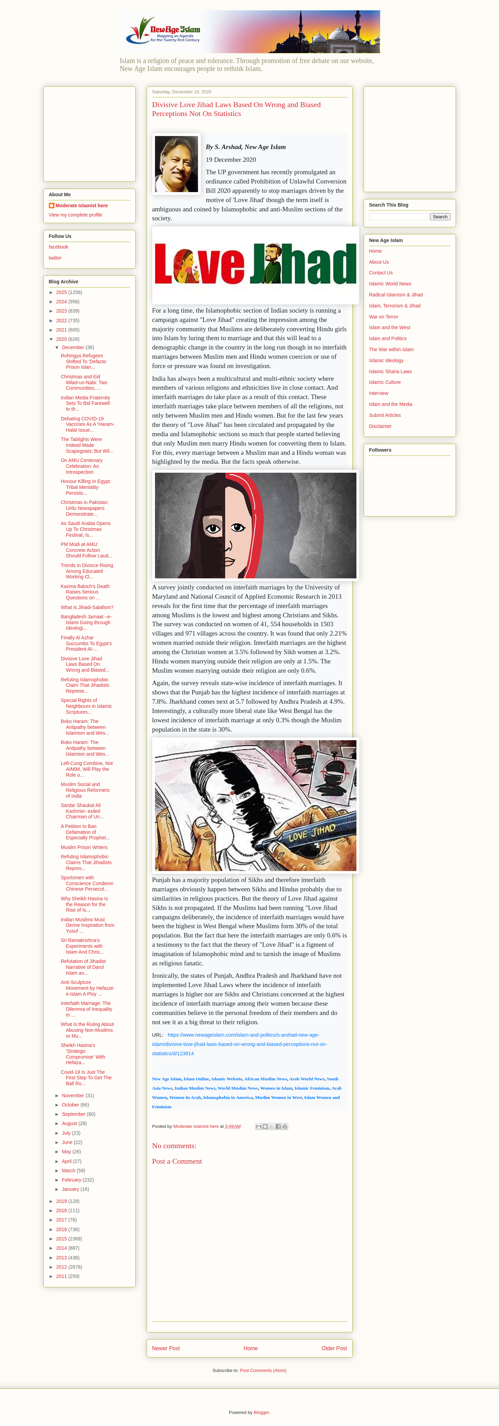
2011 (62, 1276)
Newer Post (166, 1348)
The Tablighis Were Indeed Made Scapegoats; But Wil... (87, 445)
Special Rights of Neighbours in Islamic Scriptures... (86, 706)
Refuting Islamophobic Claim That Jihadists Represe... (85, 685)
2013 (62, 1257)
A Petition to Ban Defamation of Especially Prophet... (85, 832)
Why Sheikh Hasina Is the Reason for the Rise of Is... (84, 904)
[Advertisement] (92, 132)
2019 (62, 1201)
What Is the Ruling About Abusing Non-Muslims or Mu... (87, 1030)
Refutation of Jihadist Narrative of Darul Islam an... (83, 967)
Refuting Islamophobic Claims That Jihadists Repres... (86, 862)
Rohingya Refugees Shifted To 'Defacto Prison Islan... (83, 361)
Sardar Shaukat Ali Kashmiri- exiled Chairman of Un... (82, 811)
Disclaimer (380, 426)
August (70, 1123)
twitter (55, 258)
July (67, 1133)
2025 (62, 292)
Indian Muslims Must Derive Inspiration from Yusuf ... (87, 925)
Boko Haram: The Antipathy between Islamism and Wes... (85, 727)
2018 (62, 1210)
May (67, 1151)
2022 (62, 320)
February (72, 1180)
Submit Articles (385, 415)
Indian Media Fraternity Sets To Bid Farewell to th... (85, 403)
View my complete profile (75, 215)
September (74, 1114)
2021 (62, 330)
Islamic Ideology (386, 360)
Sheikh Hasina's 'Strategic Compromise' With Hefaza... (83, 1053)
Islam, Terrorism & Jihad (395, 305)
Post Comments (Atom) (263, 1370)
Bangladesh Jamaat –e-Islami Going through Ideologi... (86, 622)
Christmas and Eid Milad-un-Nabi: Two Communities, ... (84, 382)
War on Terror (383, 316)
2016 (62, 1229)
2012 (62, 1267)
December (73, 347)
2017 (62, 1220)
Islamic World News (390, 283)
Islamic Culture (385, 382)
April (67, 1161)
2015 (62, 1238)
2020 (62, 339)
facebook (59, 247)
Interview (378, 393)
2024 (62, 301)
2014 (62, 1248)
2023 (62, 311)
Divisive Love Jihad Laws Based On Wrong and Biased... (85, 664)
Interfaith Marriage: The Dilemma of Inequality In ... (86, 1009)
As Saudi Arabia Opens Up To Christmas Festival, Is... (86, 529)
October (71, 1105)
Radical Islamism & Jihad (396, 294)
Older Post (334, 1348)
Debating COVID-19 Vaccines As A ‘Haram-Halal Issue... (87, 424)
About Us (379, 262)
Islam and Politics (388, 338)
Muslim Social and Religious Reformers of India (85, 790)
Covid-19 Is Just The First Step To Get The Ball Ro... (86, 1078)
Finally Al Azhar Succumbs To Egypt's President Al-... (86, 643)
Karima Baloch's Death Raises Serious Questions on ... (85, 592)
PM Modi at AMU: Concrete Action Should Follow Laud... (86, 550)
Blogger (261, 1412)
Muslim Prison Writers (84, 847)
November (73, 1095)
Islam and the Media (391, 404)
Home (250, 1348)
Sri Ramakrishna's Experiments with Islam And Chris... (82, 946)
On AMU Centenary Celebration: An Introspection (81, 466)
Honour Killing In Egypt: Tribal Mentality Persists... (86, 487)
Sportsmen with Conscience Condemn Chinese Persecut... (87, 883)
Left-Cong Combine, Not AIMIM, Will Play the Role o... (87, 769)
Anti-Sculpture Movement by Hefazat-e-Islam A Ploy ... (87, 988)
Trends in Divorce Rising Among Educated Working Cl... (87, 571)
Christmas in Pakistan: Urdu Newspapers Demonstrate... (84, 508)
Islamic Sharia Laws (390, 371)
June (68, 1142)
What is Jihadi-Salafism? (87, 607)
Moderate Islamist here (82, 205)
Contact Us (381, 272)
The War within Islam (391, 349)
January (71, 1189)
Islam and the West (389, 327)
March (69, 1170)
